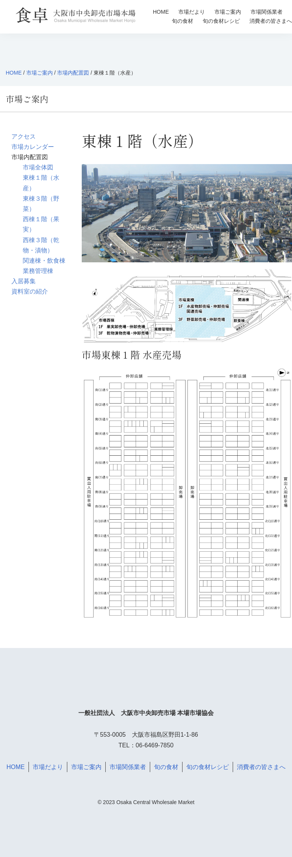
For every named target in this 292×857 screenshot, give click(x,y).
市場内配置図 (73, 73)
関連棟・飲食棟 (44, 260)
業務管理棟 (38, 271)
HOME (161, 12)
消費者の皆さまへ (270, 21)
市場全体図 (38, 167)
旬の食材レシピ (221, 21)
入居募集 (23, 281)
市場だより (191, 12)
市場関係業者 (266, 12)
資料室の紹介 (29, 291)
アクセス (23, 136)
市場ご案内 (227, 12)
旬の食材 (182, 21)
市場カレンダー (32, 147)
